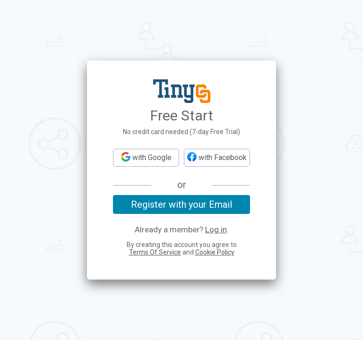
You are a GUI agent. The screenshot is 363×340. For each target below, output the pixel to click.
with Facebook (217, 157)
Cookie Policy (214, 252)
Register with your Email (181, 204)
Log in (216, 229)
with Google (146, 157)
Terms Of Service (155, 252)
